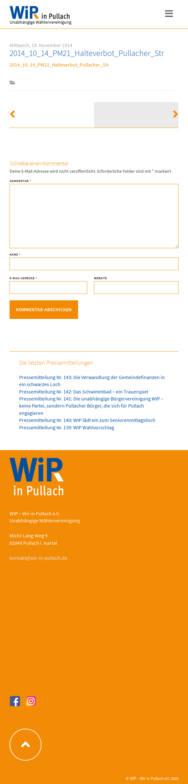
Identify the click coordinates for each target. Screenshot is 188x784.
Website (100, 278)
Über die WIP (23, 598)
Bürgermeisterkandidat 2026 (40, 610)
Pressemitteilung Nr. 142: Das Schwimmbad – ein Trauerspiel (83, 391)
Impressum (22, 682)
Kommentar (20, 180)
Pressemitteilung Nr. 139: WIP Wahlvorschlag (66, 427)
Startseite (20, 579)
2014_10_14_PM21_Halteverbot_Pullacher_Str (59, 64)
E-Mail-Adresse (23, 278)
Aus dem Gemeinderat (33, 646)
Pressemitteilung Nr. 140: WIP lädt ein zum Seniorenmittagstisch (87, 420)
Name (15, 254)
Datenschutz (23, 670)
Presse (17, 658)
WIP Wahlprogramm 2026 (37, 634)
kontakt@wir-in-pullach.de (38, 558)
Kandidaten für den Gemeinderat (45, 622)
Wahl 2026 (21, 591)
